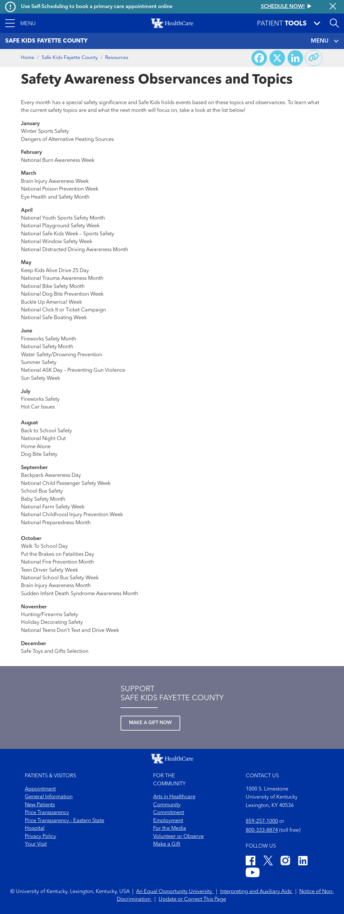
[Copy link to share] (313, 58)
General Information (49, 797)
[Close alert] (333, 7)
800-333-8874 (262, 830)
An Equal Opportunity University (174, 891)
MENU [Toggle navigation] (325, 41)
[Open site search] (334, 23)
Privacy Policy (40, 836)
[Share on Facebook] (259, 58)
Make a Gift (166, 844)
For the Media (169, 828)
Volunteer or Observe (178, 836)
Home (27, 57)
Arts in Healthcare (174, 797)
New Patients (40, 805)
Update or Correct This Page (192, 899)
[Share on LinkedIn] (295, 58)
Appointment (40, 789)
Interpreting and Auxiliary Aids (256, 891)
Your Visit (36, 844)
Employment (168, 820)
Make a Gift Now (150, 723)
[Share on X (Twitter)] (277, 58)
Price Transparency (47, 812)
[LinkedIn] (303, 862)
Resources (116, 57)
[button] (20, 23)
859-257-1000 (262, 821)
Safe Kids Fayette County (70, 57)
